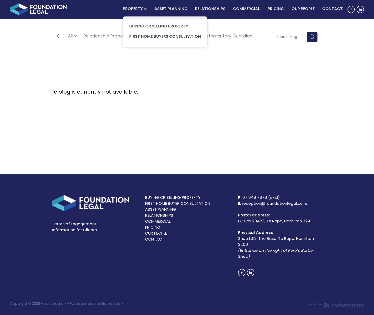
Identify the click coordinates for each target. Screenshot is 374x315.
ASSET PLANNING (170, 9)
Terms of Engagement (74, 224)
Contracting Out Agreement (165, 36)
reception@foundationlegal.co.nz (275, 203)
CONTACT (332, 9)
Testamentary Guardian (226, 36)
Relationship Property (106, 36)
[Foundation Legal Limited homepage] (45, 9)
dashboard (53, 304)
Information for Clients (74, 230)
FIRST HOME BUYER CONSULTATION (177, 203)
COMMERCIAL (246, 9)
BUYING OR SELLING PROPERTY (173, 197)
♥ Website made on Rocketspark (95, 304)
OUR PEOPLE (303, 9)
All (71, 36)
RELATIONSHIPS (210, 9)
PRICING (276, 9)
